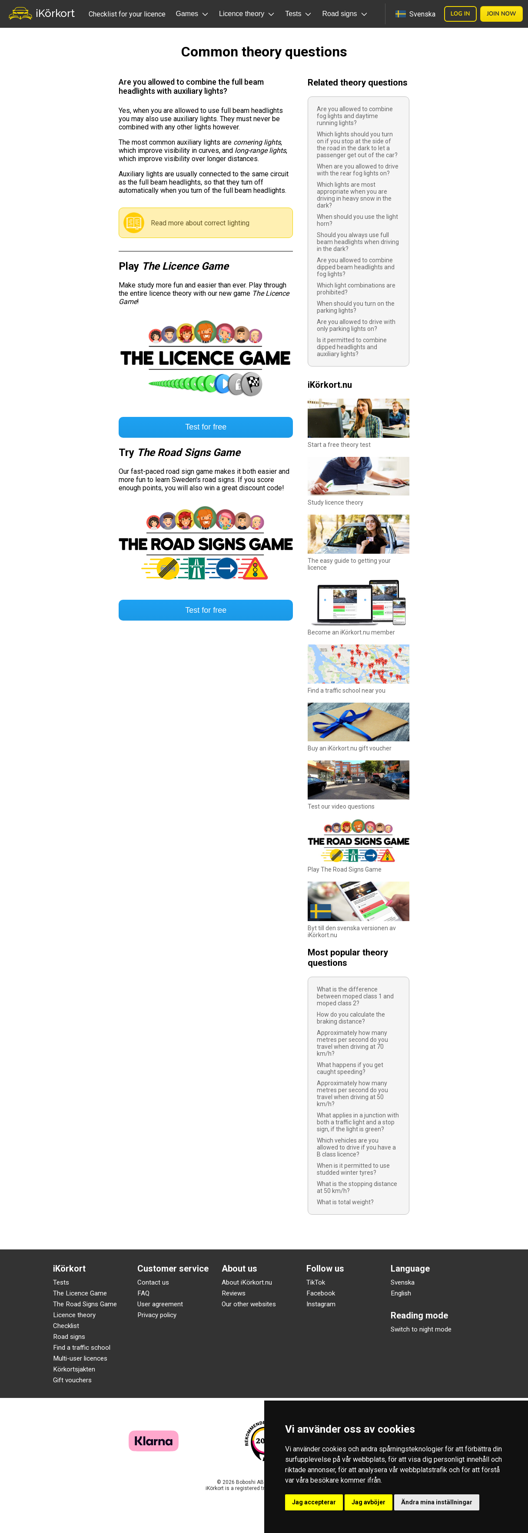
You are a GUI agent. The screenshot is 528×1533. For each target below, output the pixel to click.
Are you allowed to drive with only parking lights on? (356, 325)
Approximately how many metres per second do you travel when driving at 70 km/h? (352, 1043)
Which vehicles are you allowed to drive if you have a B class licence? (356, 1147)
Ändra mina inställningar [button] (436, 1502)
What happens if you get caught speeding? (350, 1068)
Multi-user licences (80, 1358)
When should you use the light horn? (357, 220)
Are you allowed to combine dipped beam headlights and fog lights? (356, 267)
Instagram (320, 1304)
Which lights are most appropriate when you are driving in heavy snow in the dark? (354, 195)
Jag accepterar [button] (314, 1502)
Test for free (205, 427)
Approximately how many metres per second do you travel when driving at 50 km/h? (352, 1093)
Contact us (153, 1282)
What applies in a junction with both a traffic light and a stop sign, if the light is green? (358, 1122)
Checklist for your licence (127, 14)
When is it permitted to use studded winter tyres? (353, 1169)
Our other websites (249, 1304)
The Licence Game (80, 1293)
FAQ (143, 1293)
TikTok (315, 1282)
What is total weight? (345, 1202)
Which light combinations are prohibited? (356, 289)
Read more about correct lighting (200, 223)
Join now (501, 14)
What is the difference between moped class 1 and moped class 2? (355, 996)
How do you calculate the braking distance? (351, 1018)
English (401, 1293)
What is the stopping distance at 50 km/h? (357, 1187)
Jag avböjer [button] (368, 1502)
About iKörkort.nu (247, 1282)
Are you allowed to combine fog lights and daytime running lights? (355, 116)
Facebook (320, 1293)
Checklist (66, 1326)
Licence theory (74, 1315)
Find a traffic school (81, 1347)
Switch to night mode (421, 1329)
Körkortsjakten (74, 1369)
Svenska (403, 1282)
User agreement (160, 1304)
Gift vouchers (72, 1380)
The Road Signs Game (85, 1304)
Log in (460, 14)
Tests (61, 1282)
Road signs (69, 1337)
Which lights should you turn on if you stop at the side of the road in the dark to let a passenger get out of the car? (357, 145)
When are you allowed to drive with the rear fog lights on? (357, 170)
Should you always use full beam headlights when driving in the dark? (358, 241)
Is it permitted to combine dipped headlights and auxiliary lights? (352, 347)
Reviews (234, 1293)
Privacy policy (156, 1315)
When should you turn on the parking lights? (356, 307)
